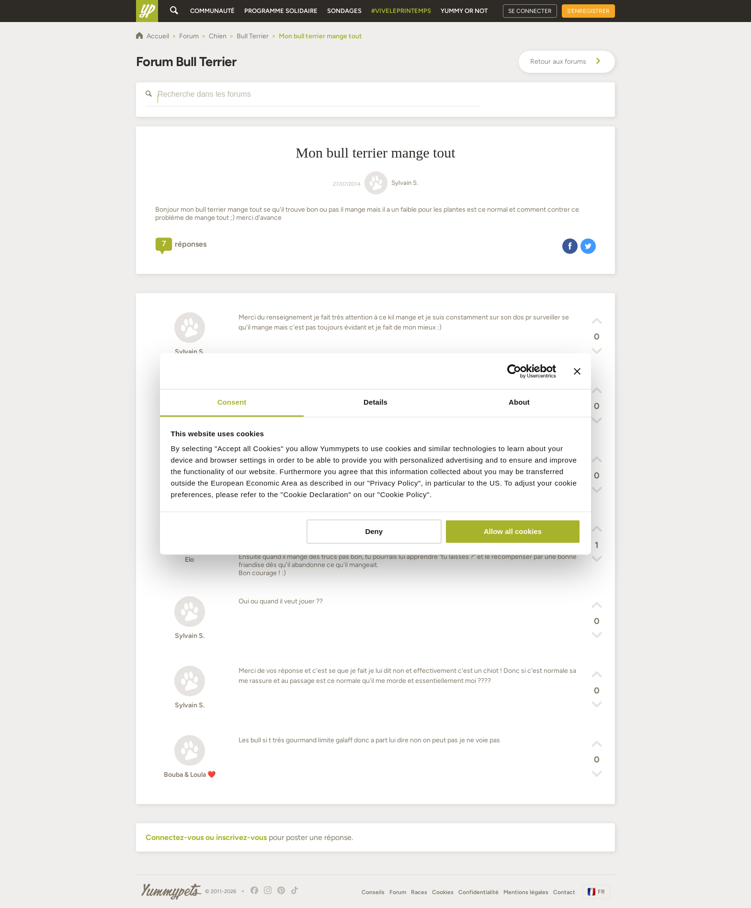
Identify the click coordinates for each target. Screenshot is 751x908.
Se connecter (530, 11)
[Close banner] (577, 371)
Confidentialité (478, 892)
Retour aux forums (566, 62)
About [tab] (519, 402)
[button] (570, 245)
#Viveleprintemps (401, 10)
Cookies (443, 892)
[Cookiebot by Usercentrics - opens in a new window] (514, 371)
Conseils (373, 892)
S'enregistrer (588, 11)
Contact (564, 892)
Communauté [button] (212, 10)
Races (419, 892)
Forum (397, 892)
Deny (374, 531)
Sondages (344, 10)
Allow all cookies (513, 531)
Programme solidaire (281, 10)
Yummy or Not (464, 10)
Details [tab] (375, 402)
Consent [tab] (232, 402)
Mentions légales (525, 892)
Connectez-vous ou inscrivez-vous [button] (206, 837)
